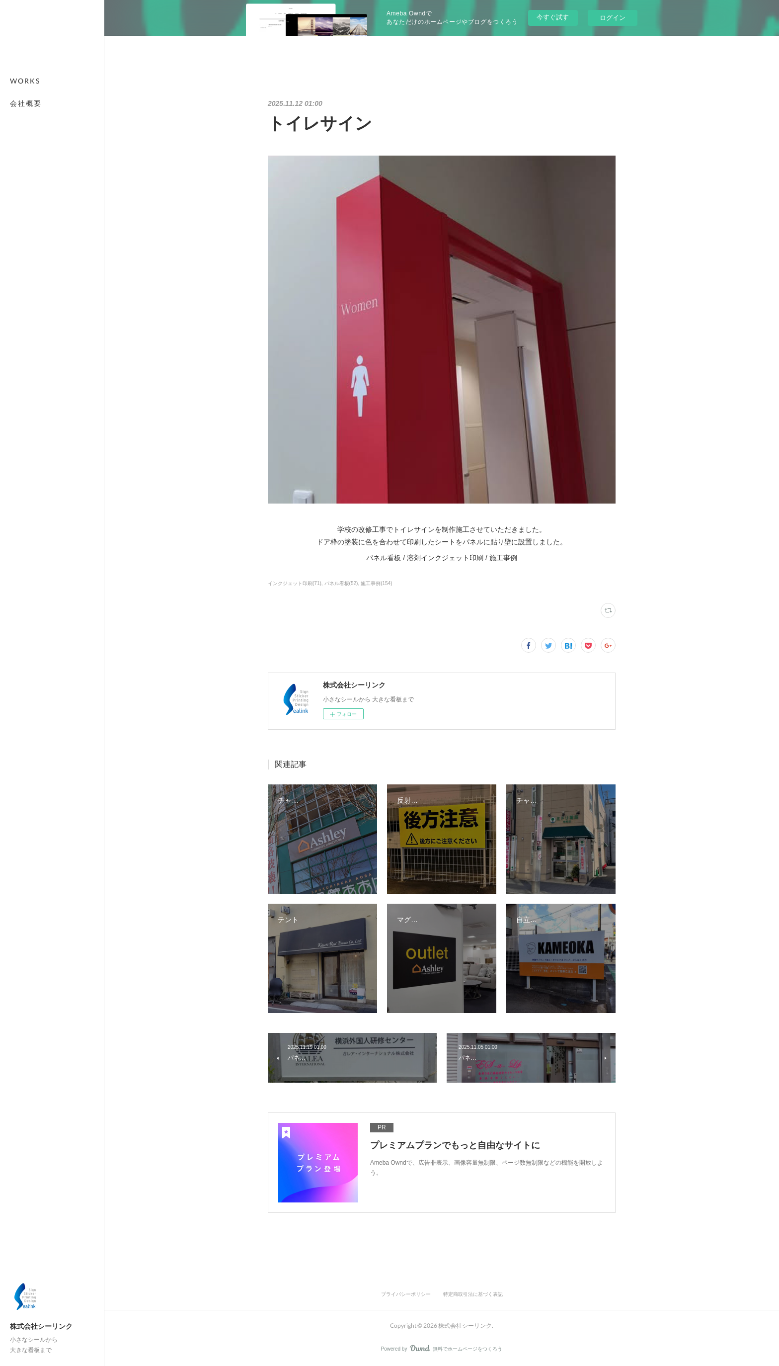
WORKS (25, 81)
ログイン (612, 17)
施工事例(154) (376, 583)
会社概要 (26, 103)
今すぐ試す (553, 17)
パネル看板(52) (341, 583)
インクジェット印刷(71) (294, 583)
